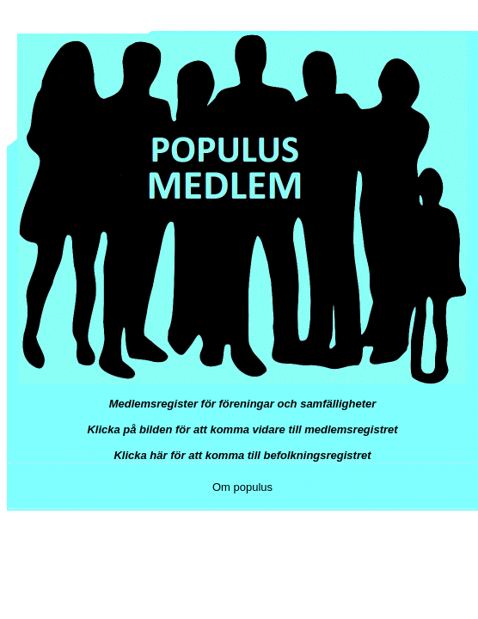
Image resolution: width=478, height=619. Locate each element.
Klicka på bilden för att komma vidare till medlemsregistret (242, 429)
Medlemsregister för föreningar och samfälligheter (243, 403)
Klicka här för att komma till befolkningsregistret (242, 455)
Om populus (242, 487)
